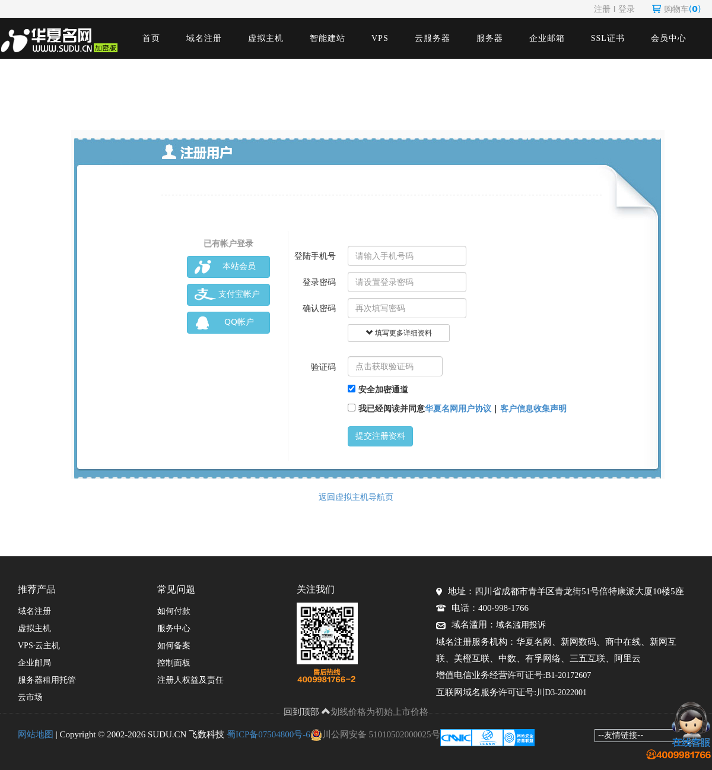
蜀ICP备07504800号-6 (268, 734)
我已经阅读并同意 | (457, 408)
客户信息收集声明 (533, 408)
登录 (626, 9)
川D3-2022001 (561, 692)
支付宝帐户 (227, 295)
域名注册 (204, 38)
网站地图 (35, 734)
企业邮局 (34, 662)
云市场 (30, 697)
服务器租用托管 (47, 680)
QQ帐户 (224, 322)
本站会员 (225, 267)
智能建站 (327, 38)
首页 (151, 38)
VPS (380, 38)
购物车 (676, 9)
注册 (602, 9)
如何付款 (173, 611)
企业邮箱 (547, 38)
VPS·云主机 (39, 645)
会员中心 (668, 38)
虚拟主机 (266, 38)
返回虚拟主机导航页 (356, 497)
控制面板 (173, 662)
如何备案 (173, 645)
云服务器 (432, 38)
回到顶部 (307, 711)
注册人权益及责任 (190, 680)
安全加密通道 (378, 389)
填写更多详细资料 (398, 333)
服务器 (489, 38)
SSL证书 (608, 38)
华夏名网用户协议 (458, 408)
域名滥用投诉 (521, 624)
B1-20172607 (568, 675)
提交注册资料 (380, 436)
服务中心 (173, 628)
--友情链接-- (620, 735)
